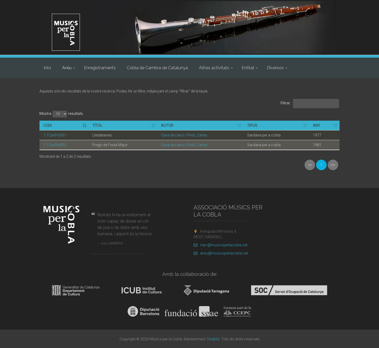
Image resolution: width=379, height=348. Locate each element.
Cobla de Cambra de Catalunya (157, 67)
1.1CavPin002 (54, 145)
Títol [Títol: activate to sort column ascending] (97, 125)
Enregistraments (100, 67)
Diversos (275, 67)
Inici (47, 67)
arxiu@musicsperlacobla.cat (220, 253)
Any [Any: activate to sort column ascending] (316, 125)
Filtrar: (310, 103)
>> (333, 165)
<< (310, 165)
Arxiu (67, 67)
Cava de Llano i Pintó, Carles (184, 135)
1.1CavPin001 (54, 135)
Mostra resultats (61, 114)
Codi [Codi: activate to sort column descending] (47, 125)
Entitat (248, 67)
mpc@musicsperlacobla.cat (220, 245)
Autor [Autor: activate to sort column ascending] (167, 125)
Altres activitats (214, 67)
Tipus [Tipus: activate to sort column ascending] (252, 125)
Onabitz (213, 339)
